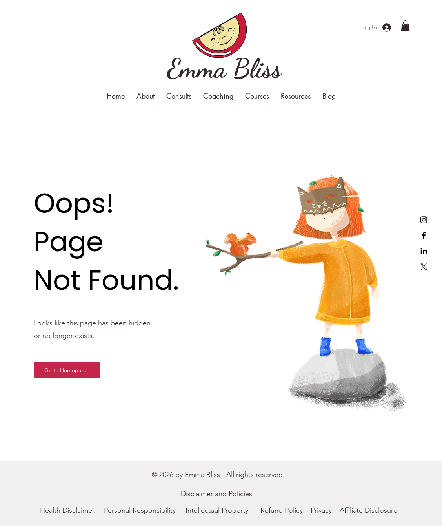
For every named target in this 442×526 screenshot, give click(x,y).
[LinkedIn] (423, 251)
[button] (405, 25)
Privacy (321, 510)
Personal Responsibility (140, 510)
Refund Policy (281, 510)
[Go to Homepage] (67, 370)
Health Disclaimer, (68, 510)
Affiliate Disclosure (368, 510)
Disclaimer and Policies (216, 493)
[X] (423, 266)
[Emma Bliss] (224, 69)
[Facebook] (423, 235)
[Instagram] (423, 219)
